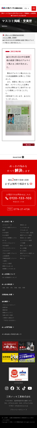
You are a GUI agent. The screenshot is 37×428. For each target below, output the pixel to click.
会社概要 (5, 301)
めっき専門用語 (7, 327)
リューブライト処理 (26, 240)
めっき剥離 (23, 248)
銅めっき (22, 258)
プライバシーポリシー (9, 305)
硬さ (8, 287)
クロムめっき (24, 230)
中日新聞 (12, 76)
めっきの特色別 (7, 284)
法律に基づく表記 (8, 315)
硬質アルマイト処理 (26, 235)
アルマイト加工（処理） (27, 232)
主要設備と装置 (7, 294)
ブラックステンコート (9, 248)
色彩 (4, 287)
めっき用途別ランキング (10, 277)
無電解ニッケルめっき (9, 268)
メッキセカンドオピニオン (11, 334)
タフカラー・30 (7, 225)
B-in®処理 (6, 235)
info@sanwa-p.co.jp (21, 406)
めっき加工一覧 (7, 221)
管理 (23, 287)
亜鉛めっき (23, 225)
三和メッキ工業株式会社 (18, 397)
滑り (12, 287)
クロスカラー (6, 250)
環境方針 (5, 310)
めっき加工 (23, 250)
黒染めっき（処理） (26, 238)
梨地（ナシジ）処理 (26, 245)
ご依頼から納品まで (8, 317)
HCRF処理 (6, 245)
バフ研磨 (22, 243)
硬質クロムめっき (8, 266)
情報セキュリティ (8, 312)
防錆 (16, 287)
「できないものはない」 (10, 320)
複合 (20, 287)
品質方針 (5, 307)
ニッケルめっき (24, 227)
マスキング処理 (7, 263)
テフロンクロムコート (9, 243)
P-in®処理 (5, 232)
